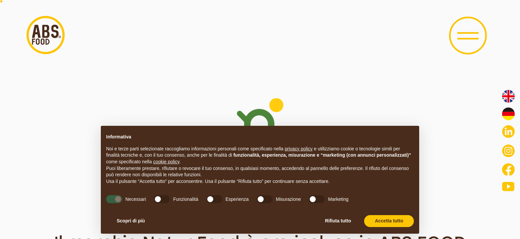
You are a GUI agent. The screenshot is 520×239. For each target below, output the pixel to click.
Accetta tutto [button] (389, 220)
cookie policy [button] (166, 161)
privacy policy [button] (299, 148)
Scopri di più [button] (131, 220)
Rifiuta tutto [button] (338, 220)
